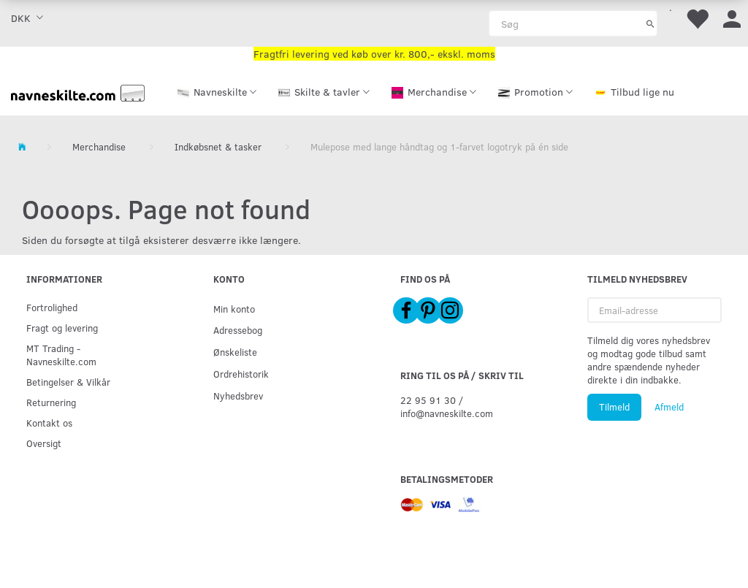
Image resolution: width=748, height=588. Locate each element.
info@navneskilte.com (446, 413)
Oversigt (43, 443)
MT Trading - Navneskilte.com (61, 354)
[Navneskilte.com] (78, 91)
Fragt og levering (62, 327)
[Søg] (650, 23)
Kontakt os (49, 422)
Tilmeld (614, 406)
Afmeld (669, 406)
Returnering (51, 402)
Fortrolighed (51, 307)
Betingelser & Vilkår (68, 381)
